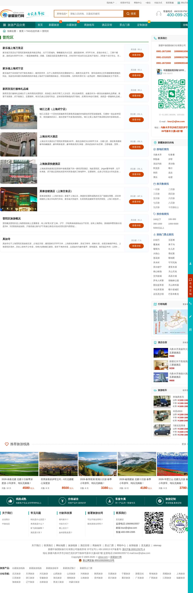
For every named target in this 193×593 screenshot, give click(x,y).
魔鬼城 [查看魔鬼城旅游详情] (156, 244)
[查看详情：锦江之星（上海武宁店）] (18, 117)
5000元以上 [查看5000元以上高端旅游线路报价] (158, 228)
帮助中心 (138, 3)
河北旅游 (44, 573)
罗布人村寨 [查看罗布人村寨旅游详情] (158, 280)
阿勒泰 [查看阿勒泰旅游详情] (156, 159)
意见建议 (120, 519)
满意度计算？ (36, 532)
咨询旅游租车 (176, 305)
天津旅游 (30, 573)
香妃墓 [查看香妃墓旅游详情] (171, 253)
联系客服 (170, 3)
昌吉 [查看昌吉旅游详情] (170, 172)
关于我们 (36, 545)
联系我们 (48, 545)
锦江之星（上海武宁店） (54, 109)
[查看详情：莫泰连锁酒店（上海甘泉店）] (18, 199)
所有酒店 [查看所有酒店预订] (186, 342)
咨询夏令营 (176, 300)
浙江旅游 (30, 578)
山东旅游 (71, 573)
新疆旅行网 (116, 557)
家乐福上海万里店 (13, 48)
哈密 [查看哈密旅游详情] (170, 177)
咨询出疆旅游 (176, 294)
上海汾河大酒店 (49, 136)
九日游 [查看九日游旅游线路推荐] (156, 207)
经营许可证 (125, 3)
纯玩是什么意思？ (38, 519)
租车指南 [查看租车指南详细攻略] (186, 390)
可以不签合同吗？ (95, 519)
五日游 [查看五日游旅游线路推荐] (156, 198)
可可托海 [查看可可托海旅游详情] (172, 262)
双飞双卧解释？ (37, 528)
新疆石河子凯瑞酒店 (179, 361)
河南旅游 (85, 573)
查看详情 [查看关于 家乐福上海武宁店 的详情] (136, 75)
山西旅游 (57, 573)
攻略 (187, 24)
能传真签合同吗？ (95, 524)
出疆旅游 (71, 24)
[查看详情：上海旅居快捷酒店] (18, 172)
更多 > (185, 444)
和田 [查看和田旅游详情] (155, 172)
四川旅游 (112, 578)
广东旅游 (139, 578)
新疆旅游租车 (52, 568)
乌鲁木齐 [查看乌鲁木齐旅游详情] (157, 154)
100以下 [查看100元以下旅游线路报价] (157, 219)
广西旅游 (153, 578)
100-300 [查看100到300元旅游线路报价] (172, 219)
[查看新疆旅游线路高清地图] (172, 322)
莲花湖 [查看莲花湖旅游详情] (156, 258)
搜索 (131, 13)
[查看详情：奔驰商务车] (162, 401)
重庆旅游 (126, 578)
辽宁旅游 (30, 582)
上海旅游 (180, 573)
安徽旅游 (44, 578)
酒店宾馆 (107, 24)
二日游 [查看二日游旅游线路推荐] (171, 189)
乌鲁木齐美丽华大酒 (179, 349)
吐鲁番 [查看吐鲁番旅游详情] (171, 154)
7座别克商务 (179, 425)
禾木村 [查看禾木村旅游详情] (156, 262)
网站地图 (60, 545)
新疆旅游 (54, 24)
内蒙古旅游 (74, 582)
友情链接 (133, 545)
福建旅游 (180, 578)
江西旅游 (167, 578)
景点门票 (124, 24)
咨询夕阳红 (176, 311)
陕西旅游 (98, 573)
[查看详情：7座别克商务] (162, 430)
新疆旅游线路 (35, 568)
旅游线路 (72, 545)
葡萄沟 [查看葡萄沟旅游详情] (156, 249)
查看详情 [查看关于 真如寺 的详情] (136, 246)
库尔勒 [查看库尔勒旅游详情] (171, 163)
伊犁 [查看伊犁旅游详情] (170, 159)
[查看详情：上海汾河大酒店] (18, 144)
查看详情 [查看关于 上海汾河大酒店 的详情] (136, 147)
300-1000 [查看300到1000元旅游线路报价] (157, 223)
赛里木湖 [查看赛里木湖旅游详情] (172, 267)
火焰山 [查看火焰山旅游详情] (156, 253)
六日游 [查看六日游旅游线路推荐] (171, 198)
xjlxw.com (103, 557)
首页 (40, 24)
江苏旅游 (16, 578)
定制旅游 (142, 24)
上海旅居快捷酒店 (50, 163)
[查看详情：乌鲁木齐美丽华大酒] (160, 353)
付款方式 (158, 3)
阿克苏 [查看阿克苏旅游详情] (156, 168)
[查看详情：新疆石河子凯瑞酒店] (160, 365)
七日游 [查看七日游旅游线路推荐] (156, 203)
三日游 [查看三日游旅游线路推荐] (156, 194)
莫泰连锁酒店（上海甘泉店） (56, 191)
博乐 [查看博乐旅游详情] (155, 177)
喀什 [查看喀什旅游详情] (170, 168)
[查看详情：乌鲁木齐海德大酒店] (160, 377)
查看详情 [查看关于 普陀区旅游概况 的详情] (136, 225)
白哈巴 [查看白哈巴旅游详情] (156, 240)
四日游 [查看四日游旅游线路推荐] (171, 194)
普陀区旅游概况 (12, 218)
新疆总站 (139, 573)
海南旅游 (16, 582)
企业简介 (6, 519)
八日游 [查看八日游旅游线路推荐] (171, 203)
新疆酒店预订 (69, 568)
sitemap (157, 545)
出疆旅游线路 (18, 568)
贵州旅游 (98, 578)
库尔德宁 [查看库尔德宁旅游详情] (157, 267)
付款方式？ (64, 524)
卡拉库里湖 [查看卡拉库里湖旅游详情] (158, 289)
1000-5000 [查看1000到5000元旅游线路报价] (173, 223)
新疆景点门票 (86, 568)
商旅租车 (89, 24)
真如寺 (6, 239)
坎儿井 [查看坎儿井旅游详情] (171, 249)
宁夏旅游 (126, 573)
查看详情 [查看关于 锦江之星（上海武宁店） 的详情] (136, 119)
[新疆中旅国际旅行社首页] (25, 13)
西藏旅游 (167, 573)
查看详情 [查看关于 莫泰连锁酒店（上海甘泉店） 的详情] (136, 201)
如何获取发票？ (66, 532)
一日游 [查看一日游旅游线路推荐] (156, 189)
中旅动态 (6, 524)
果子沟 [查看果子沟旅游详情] (171, 244)
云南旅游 (85, 578)
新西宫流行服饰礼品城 (15, 89)
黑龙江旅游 (58, 582)
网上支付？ (64, 528)
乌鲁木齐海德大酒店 (179, 373)
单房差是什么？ (37, 524)
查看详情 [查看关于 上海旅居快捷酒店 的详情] (136, 174)
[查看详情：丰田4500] (162, 416)
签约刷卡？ (64, 519)
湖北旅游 (57, 578)
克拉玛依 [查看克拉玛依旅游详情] (157, 163)
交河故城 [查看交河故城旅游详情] (157, 276)
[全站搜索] (96, 13)
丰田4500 (177, 411)
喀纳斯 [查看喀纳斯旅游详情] (171, 258)
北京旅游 (16, 573)
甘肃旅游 (112, 573)
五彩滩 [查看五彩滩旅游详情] (171, 240)
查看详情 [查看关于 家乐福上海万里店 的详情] (136, 55)
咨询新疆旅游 (176, 288)
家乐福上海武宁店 (13, 68)
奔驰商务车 (178, 397)
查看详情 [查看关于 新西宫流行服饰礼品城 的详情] (136, 95)
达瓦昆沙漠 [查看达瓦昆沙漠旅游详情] (158, 294)
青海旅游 (153, 573)
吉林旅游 (44, 582)
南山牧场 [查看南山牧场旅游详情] (157, 271)
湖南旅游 (71, 578)
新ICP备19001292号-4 (133, 549)
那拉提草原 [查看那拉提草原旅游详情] (158, 285)
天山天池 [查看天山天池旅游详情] (172, 271)
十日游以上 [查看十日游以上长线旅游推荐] (173, 207)
